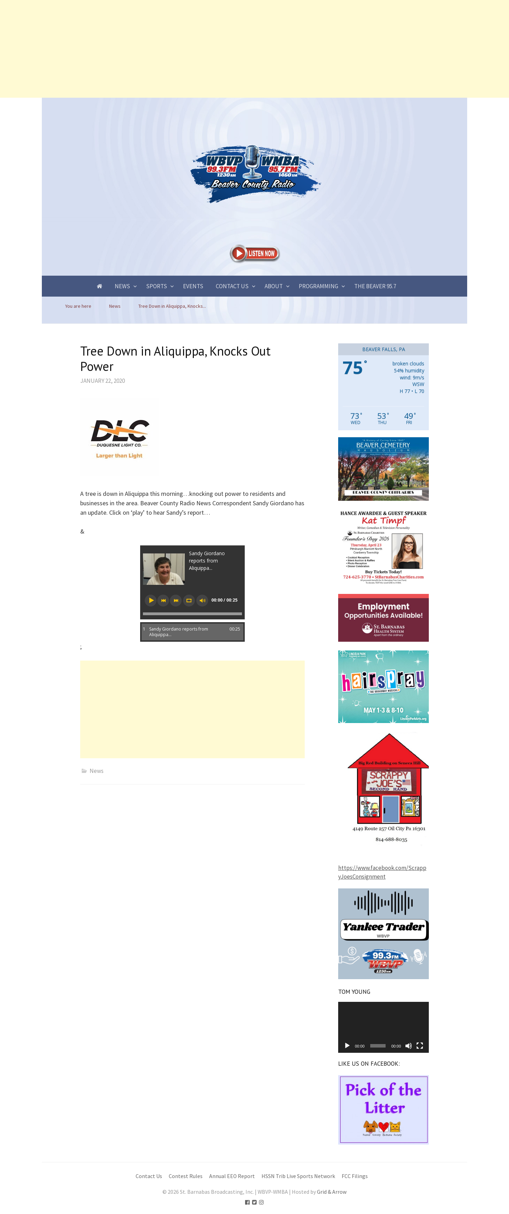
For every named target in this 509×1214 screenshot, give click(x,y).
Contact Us (232, 286)
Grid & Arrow (332, 1192)
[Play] (347, 1045)
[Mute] (408, 1045)
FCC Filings (355, 1176)
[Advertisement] (209, 49)
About (274, 286)
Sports (156, 286)
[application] (383, 1027)
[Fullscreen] (419, 1045)
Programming (318, 286)
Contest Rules (186, 1176)
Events (193, 286)
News (122, 286)
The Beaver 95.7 (375, 286)
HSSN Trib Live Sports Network (298, 1176)
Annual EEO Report (232, 1176)
